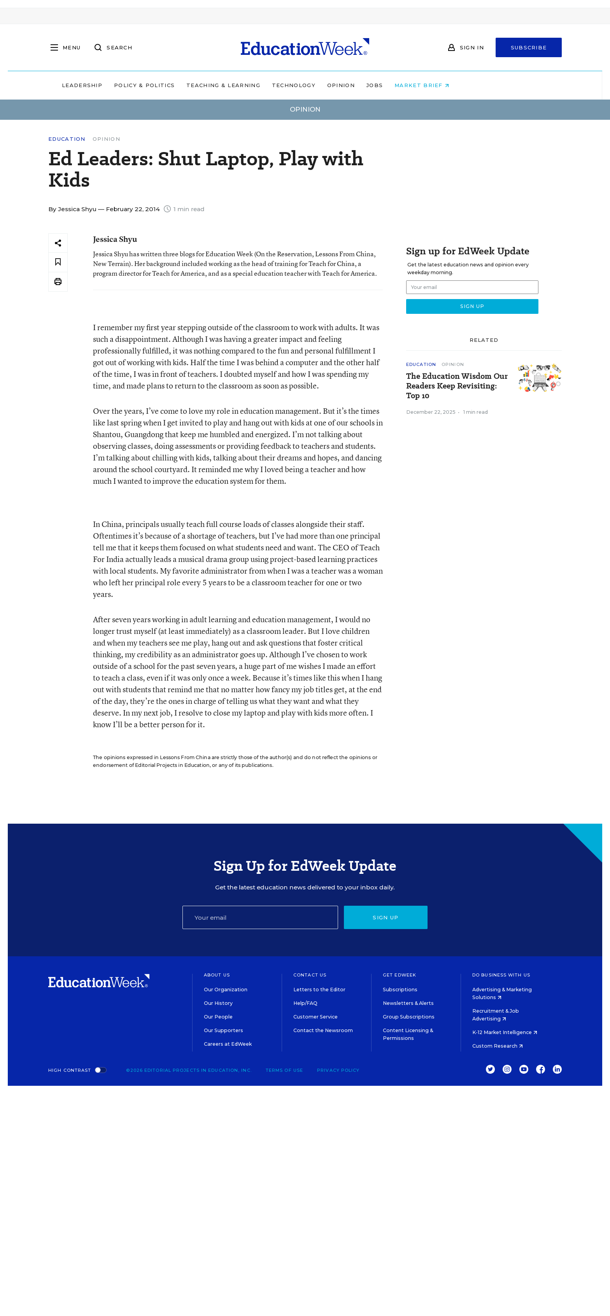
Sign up (385, 917)
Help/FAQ (305, 1003)
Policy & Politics (193, 85)
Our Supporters (223, 1030)
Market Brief (471, 85)
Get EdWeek (399, 975)
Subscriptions (400, 989)
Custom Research (497, 1046)
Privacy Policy (338, 1070)
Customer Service (315, 1017)
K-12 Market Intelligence (504, 1032)
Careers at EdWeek (228, 1044)
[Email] (260, 917)
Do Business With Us (501, 975)
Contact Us (309, 975)
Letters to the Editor (319, 989)
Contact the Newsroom (323, 1030)
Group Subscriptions (409, 1017)
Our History (218, 1003)
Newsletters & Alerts (408, 1003)
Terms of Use (284, 1070)
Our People (218, 1017)
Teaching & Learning (273, 85)
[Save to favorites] (58, 262)
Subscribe (529, 47)
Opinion (390, 85)
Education (67, 139)
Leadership (131, 85)
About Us (217, 975)
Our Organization (225, 989)
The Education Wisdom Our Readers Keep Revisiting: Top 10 (457, 386)
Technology (343, 85)
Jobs (424, 85)
